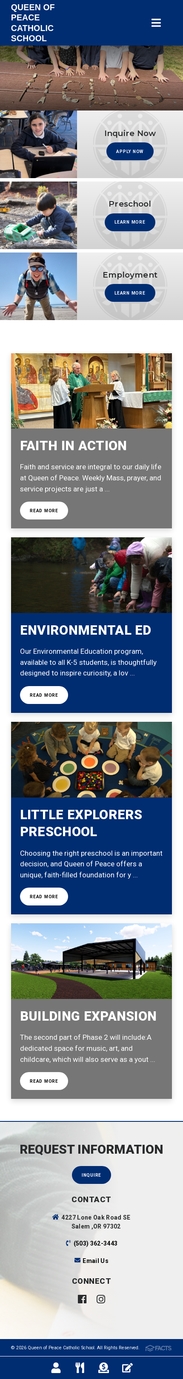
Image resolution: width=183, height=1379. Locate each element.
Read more (44, 510)
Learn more (130, 222)
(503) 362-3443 (96, 1243)
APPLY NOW (129, 151)
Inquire (91, 1175)
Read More (44, 695)
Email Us (96, 1260)
